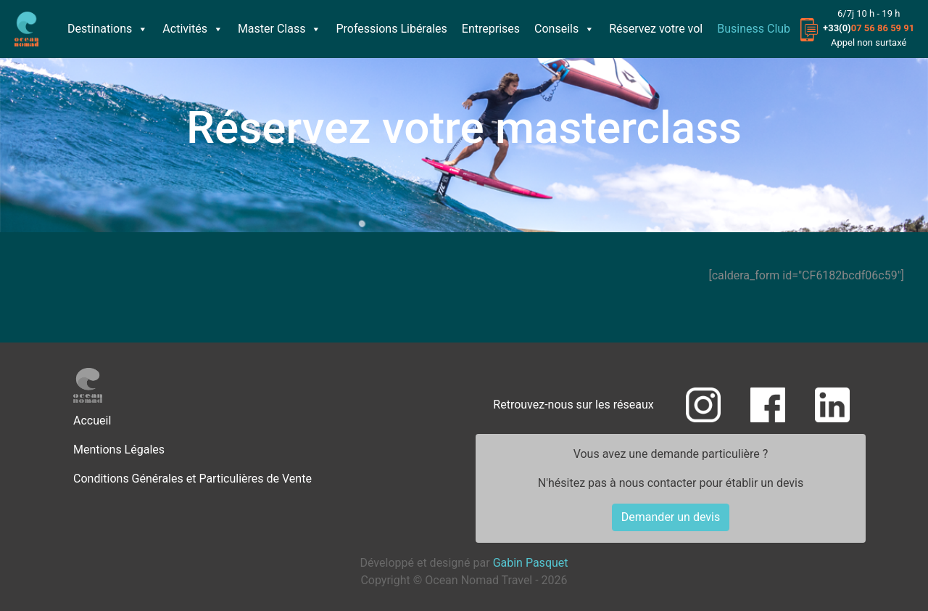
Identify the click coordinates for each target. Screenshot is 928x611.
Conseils (564, 29)
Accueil (92, 420)
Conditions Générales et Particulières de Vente (192, 478)
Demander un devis (670, 517)
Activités (192, 29)
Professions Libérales (391, 29)
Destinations (107, 29)
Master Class (280, 29)
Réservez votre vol (656, 29)
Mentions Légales (119, 449)
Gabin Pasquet (530, 563)
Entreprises (491, 29)
